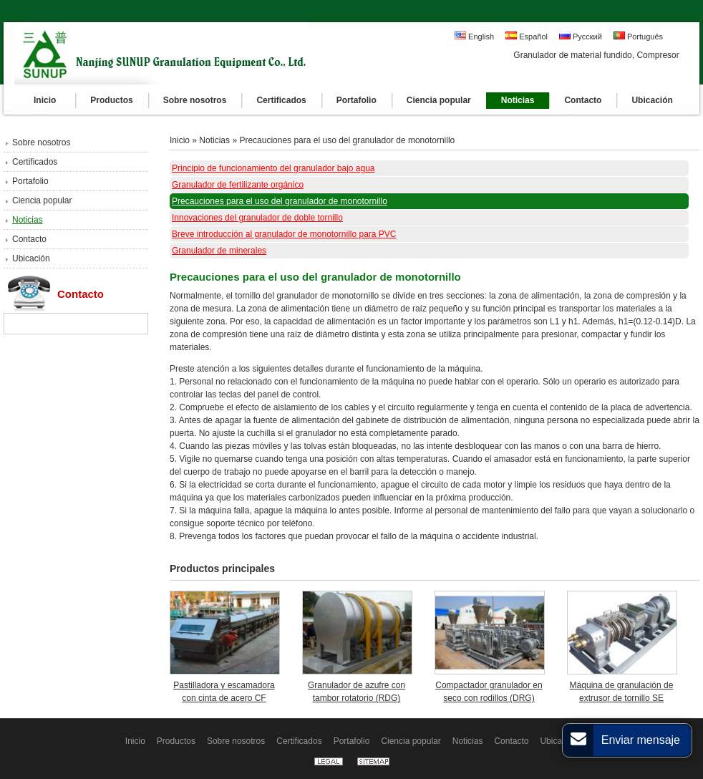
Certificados (34, 162)
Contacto (29, 239)
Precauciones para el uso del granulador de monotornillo (347, 140)
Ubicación (31, 258)
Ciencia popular (42, 200)
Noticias (27, 220)
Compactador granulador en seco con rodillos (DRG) (488, 691)
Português (638, 36)
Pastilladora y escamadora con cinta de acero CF (223, 691)
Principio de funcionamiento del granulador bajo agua (273, 168)
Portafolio (30, 181)
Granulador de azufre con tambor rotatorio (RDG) (356, 691)
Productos (176, 741)
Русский (580, 36)
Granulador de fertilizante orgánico (238, 185)
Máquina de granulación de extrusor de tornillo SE (622, 691)
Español (526, 36)
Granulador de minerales (219, 251)
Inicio (180, 140)
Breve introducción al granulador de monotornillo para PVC (284, 234)
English (474, 36)
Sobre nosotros (41, 142)
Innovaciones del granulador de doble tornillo (257, 218)
